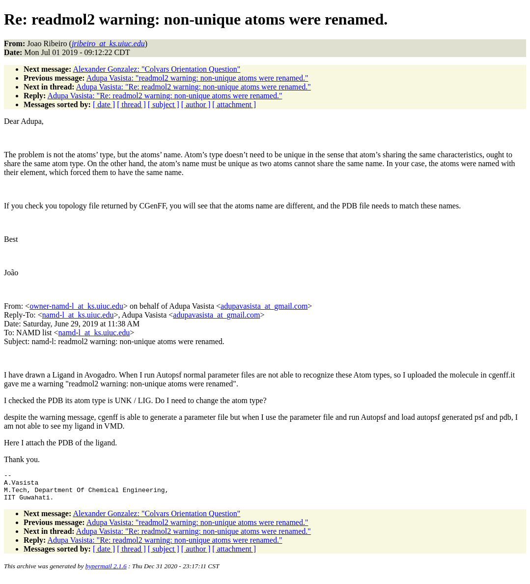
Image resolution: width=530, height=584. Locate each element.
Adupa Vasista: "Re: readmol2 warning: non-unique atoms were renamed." (193, 87)
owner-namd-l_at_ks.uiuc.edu (76, 306)
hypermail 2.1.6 (106, 572)
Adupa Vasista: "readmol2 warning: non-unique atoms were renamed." (197, 78)
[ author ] (196, 104)
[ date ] (104, 104)
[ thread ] (131, 104)
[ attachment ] (234, 104)
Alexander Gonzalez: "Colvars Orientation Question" (156, 69)
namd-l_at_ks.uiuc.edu (78, 315)
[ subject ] (163, 104)
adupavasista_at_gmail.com (264, 306)
